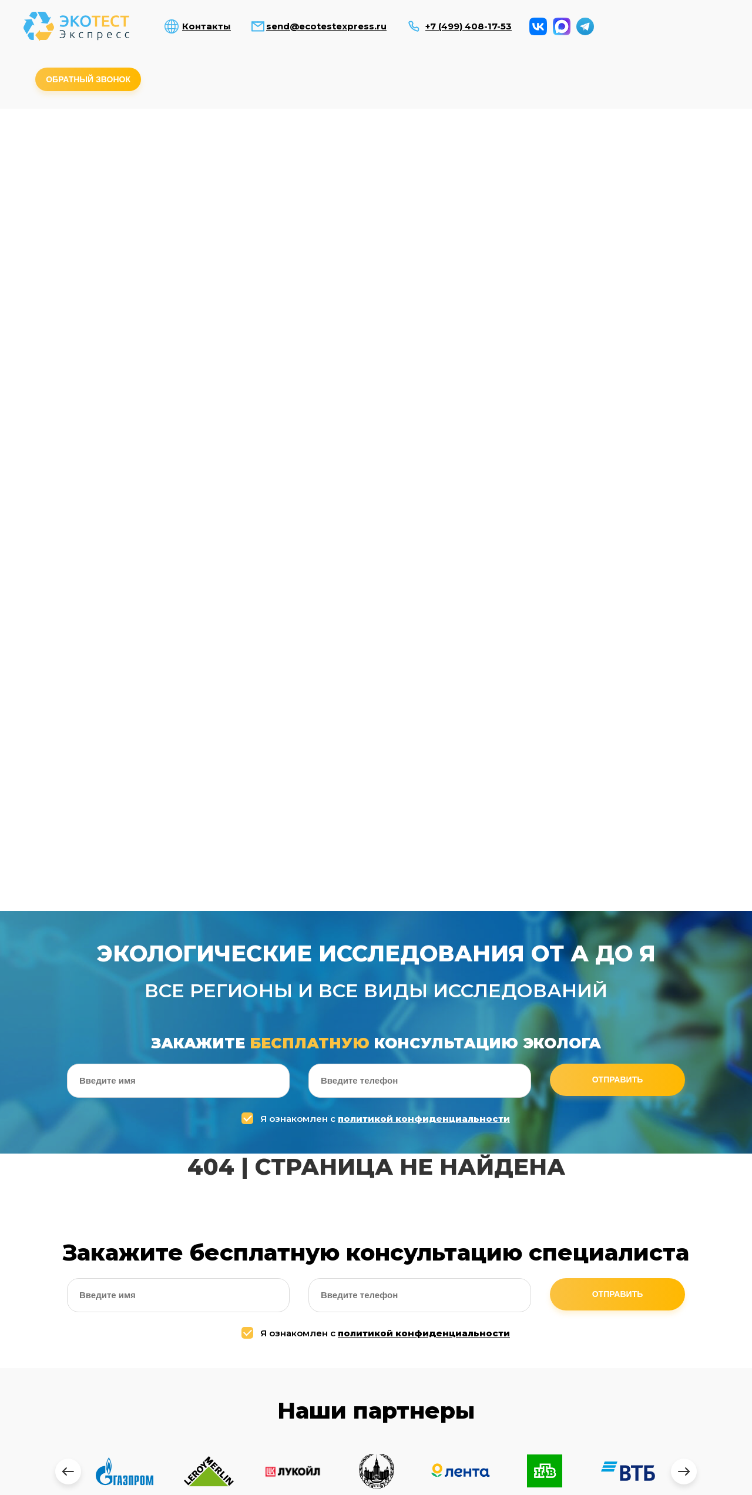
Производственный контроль (116, 201)
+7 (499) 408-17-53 (468, 26)
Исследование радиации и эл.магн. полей (332, 146)
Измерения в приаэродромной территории (201, 205)
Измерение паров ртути (288, 201)
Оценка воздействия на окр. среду (639, 205)
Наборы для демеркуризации (376, 201)
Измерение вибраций (682, 143)
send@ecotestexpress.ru (326, 26)
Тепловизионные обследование (608, 1383)
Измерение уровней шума (420, 143)
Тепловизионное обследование (551, 201)
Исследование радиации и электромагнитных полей (97, 1431)
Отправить (617, 409)
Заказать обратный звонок (661, 1478)
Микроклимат (507, 139)
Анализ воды (157, 143)
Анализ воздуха (69, 143)
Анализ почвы (244, 143)
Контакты (206, 26)
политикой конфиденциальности (424, 448)
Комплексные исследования (595, 143)
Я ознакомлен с (377, 448)
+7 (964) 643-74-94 (600, 1297)
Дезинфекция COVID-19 (463, 201)
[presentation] (68, 801)
